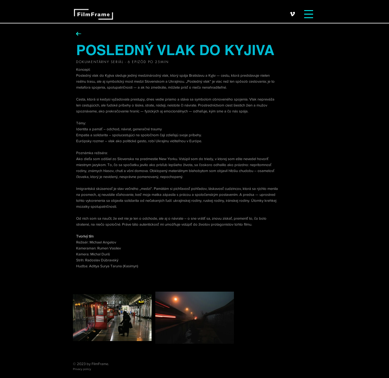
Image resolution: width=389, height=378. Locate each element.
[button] (308, 14)
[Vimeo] (292, 14)
